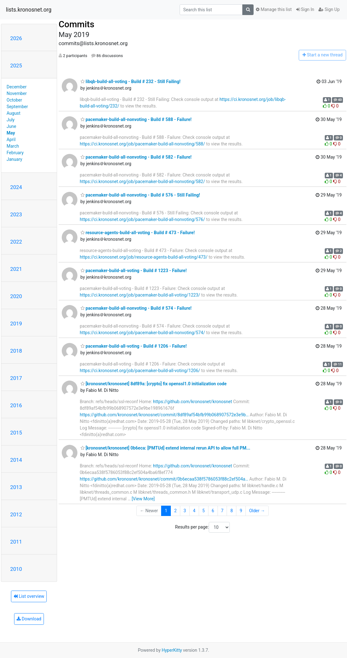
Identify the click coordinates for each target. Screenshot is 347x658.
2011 (16, 542)
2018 (16, 351)
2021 (16, 269)
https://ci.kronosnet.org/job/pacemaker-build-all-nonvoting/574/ (142, 332)
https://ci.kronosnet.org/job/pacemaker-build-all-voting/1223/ (140, 294)
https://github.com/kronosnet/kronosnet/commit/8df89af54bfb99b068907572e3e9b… (164, 414)
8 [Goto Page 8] (231, 510)
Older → (257, 510)
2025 (16, 65)
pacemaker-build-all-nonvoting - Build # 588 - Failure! (136, 119)
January (14, 159)
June (11, 126)
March (13, 146)
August (13, 113)
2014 (16, 460)
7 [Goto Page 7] (222, 510)
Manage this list (274, 9)
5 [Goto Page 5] (203, 510)
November (17, 93)
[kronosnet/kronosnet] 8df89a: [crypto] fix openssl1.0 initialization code (154, 383)
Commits (76, 24)
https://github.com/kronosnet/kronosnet (192, 401)
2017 (16, 378)
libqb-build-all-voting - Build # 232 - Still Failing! (131, 81)
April (11, 139)
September (17, 106)
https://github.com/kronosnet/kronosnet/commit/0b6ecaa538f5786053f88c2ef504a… (164, 479)
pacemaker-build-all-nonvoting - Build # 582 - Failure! (136, 157)
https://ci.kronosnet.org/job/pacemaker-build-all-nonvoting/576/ (142, 219)
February (15, 152)
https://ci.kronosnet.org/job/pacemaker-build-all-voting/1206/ (140, 370)
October (14, 100)
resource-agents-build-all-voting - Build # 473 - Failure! (138, 232)
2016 (16, 405)
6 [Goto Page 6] (213, 510)
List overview (28, 596)
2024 (16, 187)
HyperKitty (172, 650)
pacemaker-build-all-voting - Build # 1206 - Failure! (134, 346)
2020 (16, 296)
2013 (16, 487)
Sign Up (328, 9)
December (17, 86)
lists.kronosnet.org (28, 10)
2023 (16, 214)
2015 (16, 432)
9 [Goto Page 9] (241, 510)
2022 (16, 242)
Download (29, 618)
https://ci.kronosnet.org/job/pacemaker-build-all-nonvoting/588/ (142, 143)
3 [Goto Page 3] (185, 510)
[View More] (143, 498)
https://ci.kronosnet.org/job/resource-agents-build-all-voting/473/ (144, 257)
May (11, 132)
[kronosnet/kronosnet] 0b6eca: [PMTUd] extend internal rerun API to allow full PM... (165, 447)
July (10, 119)
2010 (16, 569)
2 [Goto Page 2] (175, 510)
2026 (16, 38)
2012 (16, 514)
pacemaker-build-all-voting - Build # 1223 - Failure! (134, 270)
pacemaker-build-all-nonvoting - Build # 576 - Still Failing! (140, 194)
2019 (16, 323)
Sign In (305, 9)
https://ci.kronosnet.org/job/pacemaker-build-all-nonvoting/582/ (142, 181)
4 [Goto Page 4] (194, 510)
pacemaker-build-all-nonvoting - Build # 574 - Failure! (136, 308)
